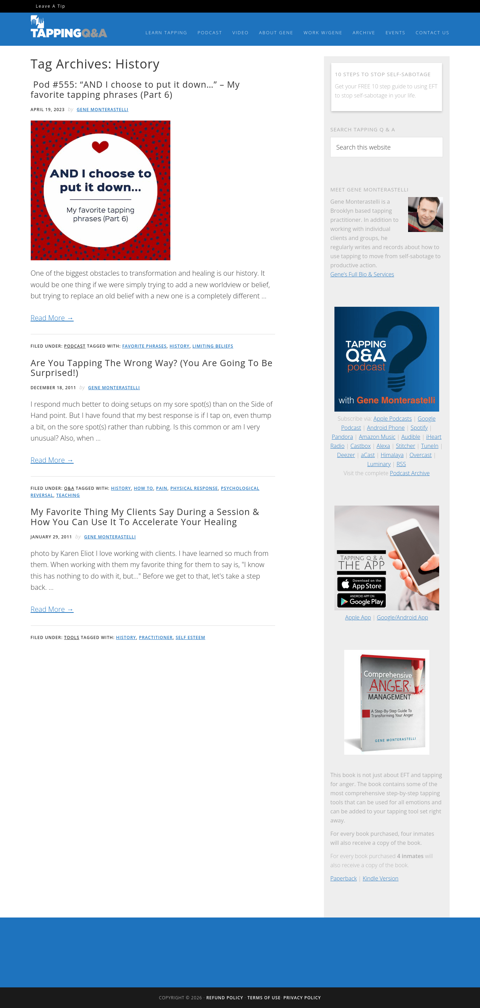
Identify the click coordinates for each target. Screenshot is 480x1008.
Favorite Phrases (144, 346)
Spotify (419, 428)
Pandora (342, 437)
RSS (401, 464)
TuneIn (429, 446)
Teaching (68, 495)
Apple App (358, 617)
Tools (72, 637)
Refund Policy (224, 998)
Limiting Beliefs (212, 346)
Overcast (420, 455)
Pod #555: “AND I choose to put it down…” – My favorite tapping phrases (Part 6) (135, 89)
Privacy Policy (302, 998)
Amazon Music (377, 437)
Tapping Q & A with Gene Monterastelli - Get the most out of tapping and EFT (69, 27)
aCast (368, 455)
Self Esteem (190, 637)
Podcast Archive (410, 473)
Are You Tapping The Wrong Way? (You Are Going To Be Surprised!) (152, 368)
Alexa (383, 446)
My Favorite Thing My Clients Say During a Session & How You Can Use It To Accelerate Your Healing (145, 517)
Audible (410, 437)
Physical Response (194, 488)
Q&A (69, 488)
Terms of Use (264, 998)
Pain (161, 488)
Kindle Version (381, 878)
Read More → (52, 317)
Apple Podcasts (393, 418)
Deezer (346, 455)
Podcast (75, 346)
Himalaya (392, 455)
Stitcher (405, 446)
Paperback (343, 878)
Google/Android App (402, 617)
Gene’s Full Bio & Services (362, 274)
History (180, 346)
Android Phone (386, 428)
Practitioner (156, 637)
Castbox (360, 446)
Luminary (379, 464)
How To (143, 488)
